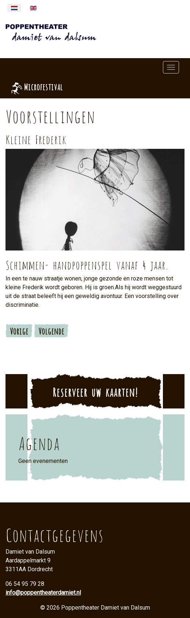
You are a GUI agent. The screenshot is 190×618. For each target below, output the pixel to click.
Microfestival (43, 86)
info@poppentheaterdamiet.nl (43, 592)
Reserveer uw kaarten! (95, 391)
